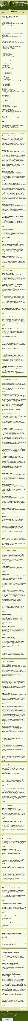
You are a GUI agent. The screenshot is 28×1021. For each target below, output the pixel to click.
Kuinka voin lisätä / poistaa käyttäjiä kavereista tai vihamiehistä (13, 97)
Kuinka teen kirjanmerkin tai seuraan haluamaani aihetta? (12, 111)
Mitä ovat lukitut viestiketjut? (7, 72)
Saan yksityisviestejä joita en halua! (8, 90)
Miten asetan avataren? (6, 40)
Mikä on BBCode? (5, 64)
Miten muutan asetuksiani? (7, 32)
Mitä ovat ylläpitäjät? (5, 77)
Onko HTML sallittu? (5, 65)
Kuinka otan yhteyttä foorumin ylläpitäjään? (10, 127)
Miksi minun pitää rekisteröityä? (7, 17)
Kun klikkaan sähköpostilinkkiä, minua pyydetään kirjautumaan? (13, 42)
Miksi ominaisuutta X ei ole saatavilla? (9, 124)
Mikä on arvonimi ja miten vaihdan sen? (9, 41)
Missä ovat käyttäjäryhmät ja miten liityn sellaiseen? (11, 80)
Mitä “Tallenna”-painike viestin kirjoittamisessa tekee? (11, 57)
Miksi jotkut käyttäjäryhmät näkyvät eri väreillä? (10, 83)
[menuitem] (2, 6)
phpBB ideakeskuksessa (7, 967)
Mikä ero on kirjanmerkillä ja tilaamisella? (9, 110)
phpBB (22, 322)
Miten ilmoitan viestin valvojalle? (8, 56)
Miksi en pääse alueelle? (6, 53)
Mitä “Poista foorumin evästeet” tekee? (9, 28)
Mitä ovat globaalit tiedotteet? (7, 68)
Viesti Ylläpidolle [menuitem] (10, 1011)
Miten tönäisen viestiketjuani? (7, 60)
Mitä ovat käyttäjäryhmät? (6, 79)
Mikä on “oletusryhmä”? (6, 84)
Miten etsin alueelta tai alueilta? (7, 101)
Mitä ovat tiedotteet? (5, 69)
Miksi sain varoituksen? (6, 55)
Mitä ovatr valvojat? (5, 78)
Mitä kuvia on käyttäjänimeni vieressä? (9, 38)
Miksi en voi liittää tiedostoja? (7, 54)
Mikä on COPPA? (5, 18)
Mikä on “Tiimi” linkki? (6, 85)
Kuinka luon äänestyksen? (6, 49)
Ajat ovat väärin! (5, 35)
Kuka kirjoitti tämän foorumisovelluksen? (9, 122)
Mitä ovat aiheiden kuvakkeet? (7, 73)
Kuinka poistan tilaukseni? (6, 113)
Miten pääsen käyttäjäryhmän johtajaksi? (9, 81)
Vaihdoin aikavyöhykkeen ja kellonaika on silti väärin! (11, 36)
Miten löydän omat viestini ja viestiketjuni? (9, 106)
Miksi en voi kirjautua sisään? (7, 22)
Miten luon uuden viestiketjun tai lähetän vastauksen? (11, 46)
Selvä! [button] (7, 1019)
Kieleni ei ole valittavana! (6, 37)
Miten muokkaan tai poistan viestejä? (8, 47)
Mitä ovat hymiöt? (5, 66)
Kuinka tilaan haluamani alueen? (8, 112)
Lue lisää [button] (23, 1015)
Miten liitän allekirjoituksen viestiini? (8, 48)
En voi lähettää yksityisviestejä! (7, 89)
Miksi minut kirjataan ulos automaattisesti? (9, 26)
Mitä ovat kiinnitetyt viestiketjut (7, 71)
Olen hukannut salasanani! (7, 25)
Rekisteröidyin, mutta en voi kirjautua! (9, 21)
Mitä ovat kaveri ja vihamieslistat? (8, 96)
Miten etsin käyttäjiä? (6, 105)
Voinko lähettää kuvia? (6, 67)
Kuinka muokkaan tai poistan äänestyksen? (10, 52)
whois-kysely (17, 980)
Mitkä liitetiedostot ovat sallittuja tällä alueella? (10, 117)
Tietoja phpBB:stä (11, 958)
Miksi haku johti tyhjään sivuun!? (8, 104)
